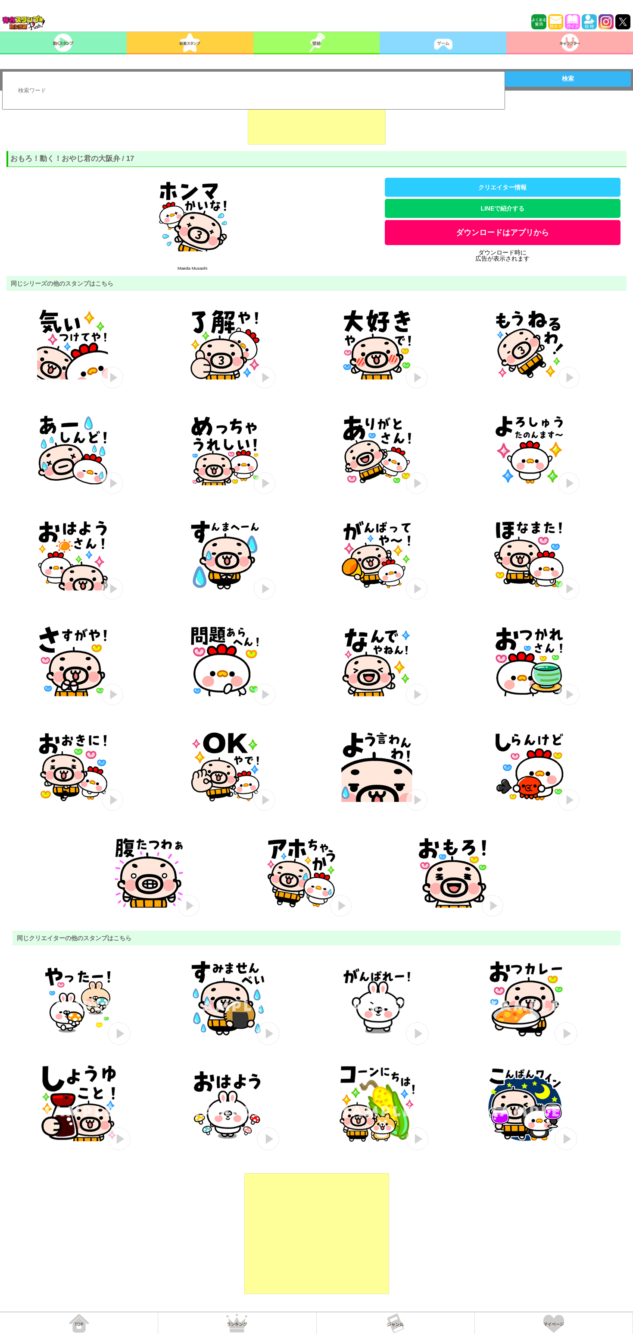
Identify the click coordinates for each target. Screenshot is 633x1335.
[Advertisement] (317, 123)
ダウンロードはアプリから (502, 232)
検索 (568, 78)
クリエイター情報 (502, 187)
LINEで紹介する (502, 208)
